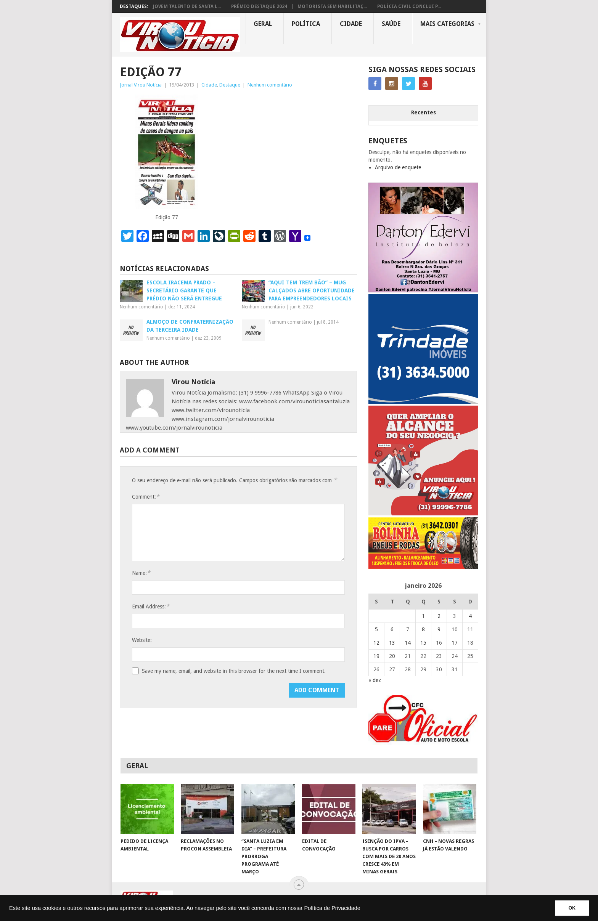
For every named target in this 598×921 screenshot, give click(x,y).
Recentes (423, 112)
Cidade (351, 23)
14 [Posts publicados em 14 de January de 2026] (408, 643)
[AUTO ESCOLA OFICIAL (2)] (423, 743)
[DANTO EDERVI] (423, 290)
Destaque (229, 85)
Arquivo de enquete (398, 167)
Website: (142, 640)
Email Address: (150, 606)
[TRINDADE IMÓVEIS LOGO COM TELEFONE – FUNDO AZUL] (423, 402)
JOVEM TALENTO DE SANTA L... (187, 6)
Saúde (391, 23)
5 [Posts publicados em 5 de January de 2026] (376, 629)
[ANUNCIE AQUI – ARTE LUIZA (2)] (423, 513)
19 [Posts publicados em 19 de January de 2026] (376, 656)
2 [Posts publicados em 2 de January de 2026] (438, 616)
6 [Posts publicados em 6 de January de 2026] (392, 629)
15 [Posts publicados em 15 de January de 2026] (423, 643)
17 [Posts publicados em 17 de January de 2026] (455, 643)
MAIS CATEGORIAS (447, 23)
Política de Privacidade (332, 908)
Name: (141, 572)
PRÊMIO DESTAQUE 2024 (259, 6)
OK (572, 908)
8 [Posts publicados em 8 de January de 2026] (423, 629)
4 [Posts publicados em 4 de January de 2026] (470, 616)
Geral (263, 23)
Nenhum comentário (270, 85)
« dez (374, 680)
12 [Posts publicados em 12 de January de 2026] (376, 643)
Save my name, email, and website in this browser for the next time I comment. (234, 671)
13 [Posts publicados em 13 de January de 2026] (392, 643)
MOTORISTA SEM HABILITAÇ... (332, 6)
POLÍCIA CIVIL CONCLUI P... (409, 6)
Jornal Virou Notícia (141, 85)
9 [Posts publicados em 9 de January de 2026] (438, 629)
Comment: (145, 496)
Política (306, 23)
